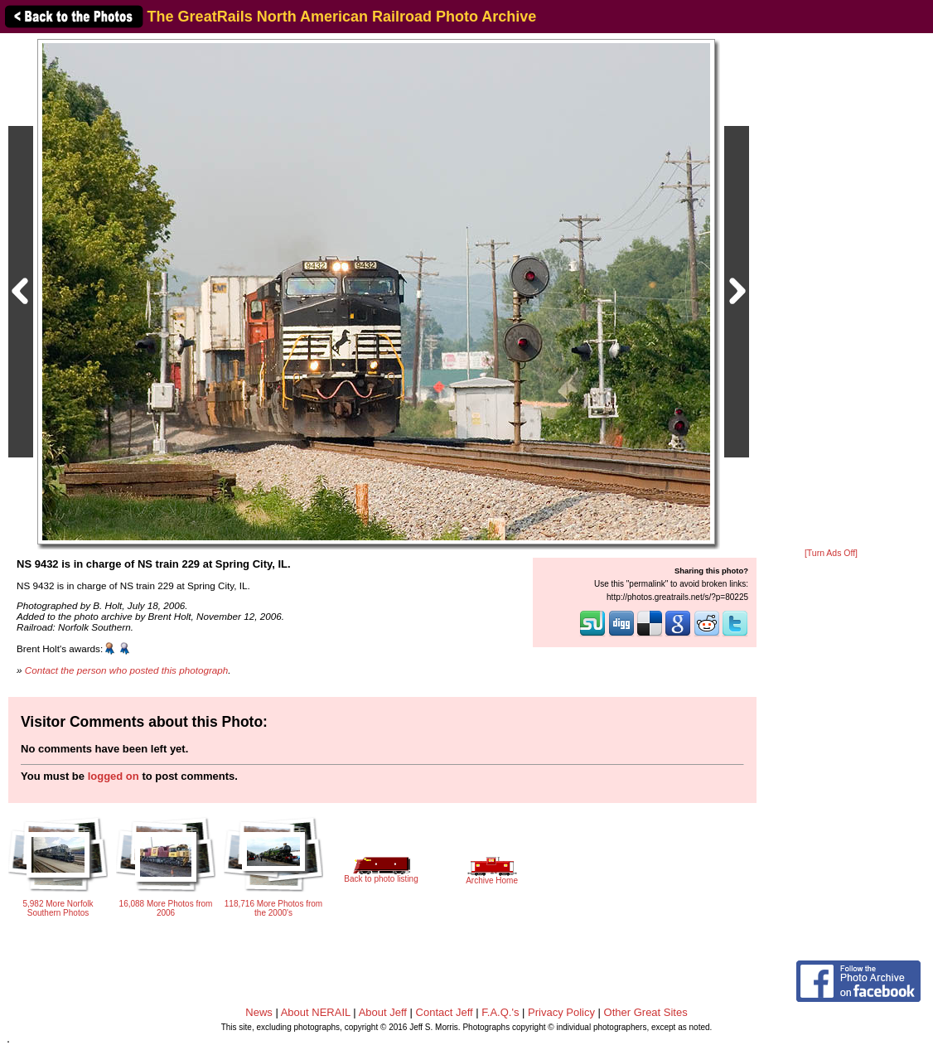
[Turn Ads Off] (831, 553)
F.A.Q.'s (500, 1012)
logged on (113, 776)
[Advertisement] (831, 291)
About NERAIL (315, 1012)
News (259, 1012)
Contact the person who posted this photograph (127, 670)
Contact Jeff (444, 1012)
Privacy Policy (561, 1012)
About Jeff (383, 1012)
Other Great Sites (646, 1012)
